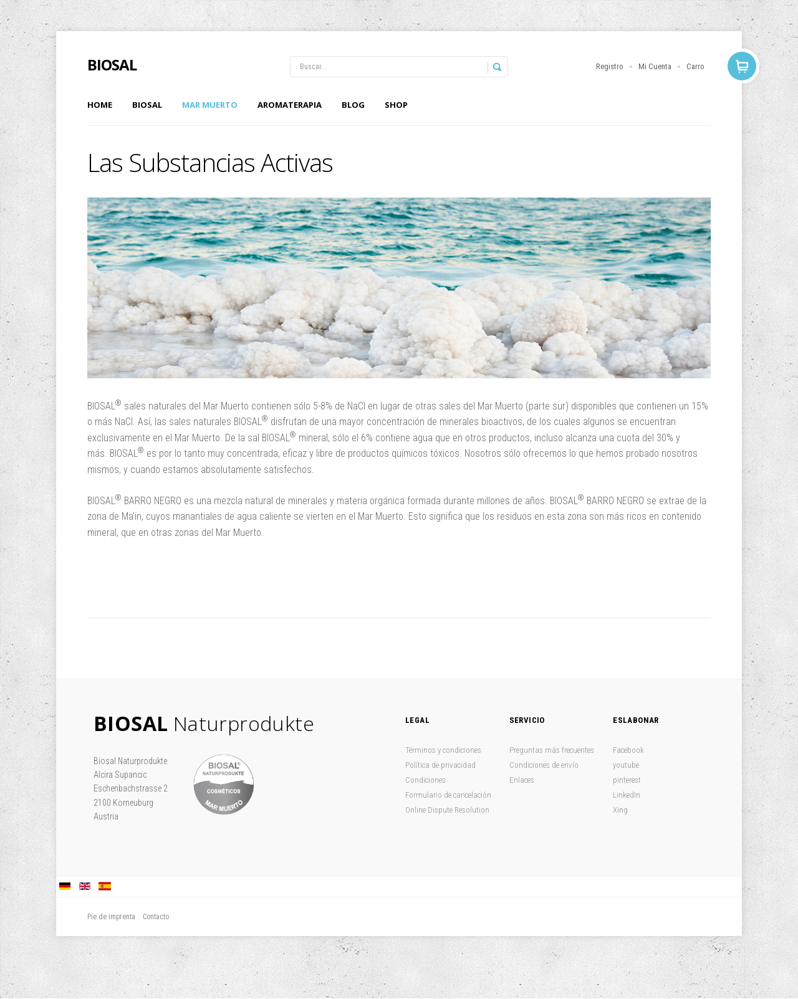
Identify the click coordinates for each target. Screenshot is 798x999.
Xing (620, 810)
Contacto (156, 916)
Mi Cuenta (654, 66)
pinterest (627, 780)
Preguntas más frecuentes (551, 750)
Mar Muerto (210, 104)
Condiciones (425, 780)
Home (99, 104)
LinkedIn (626, 795)
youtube (626, 765)
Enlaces (521, 780)
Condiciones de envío (544, 765)
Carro (695, 66)
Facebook (628, 750)
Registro (609, 66)
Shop (396, 104)
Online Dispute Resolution (447, 810)
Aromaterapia (289, 104)
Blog (353, 104)
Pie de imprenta (111, 916)
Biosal (147, 104)
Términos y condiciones (443, 750)
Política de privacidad (440, 765)
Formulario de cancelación (448, 795)
